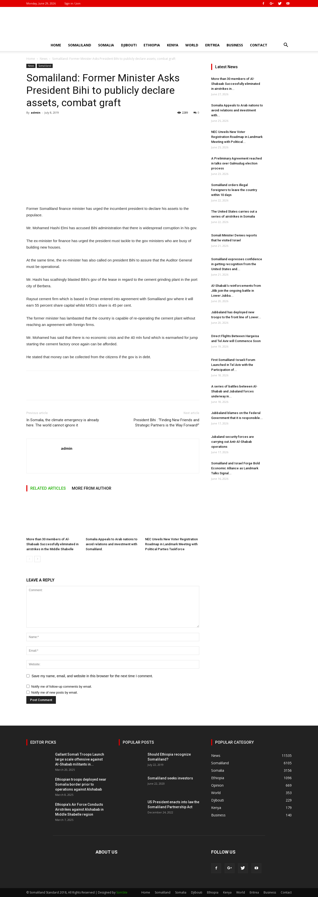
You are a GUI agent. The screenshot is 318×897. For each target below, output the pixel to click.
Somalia (106, 45)
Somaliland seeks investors (170, 778)
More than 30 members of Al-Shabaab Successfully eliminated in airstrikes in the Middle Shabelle (52, 544)
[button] (286, 45)
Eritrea (212, 45)
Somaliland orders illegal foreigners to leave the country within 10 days (234, 190)
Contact (258, 45)
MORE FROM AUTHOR (91, 488)
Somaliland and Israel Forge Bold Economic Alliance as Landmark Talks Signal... (235, 468)
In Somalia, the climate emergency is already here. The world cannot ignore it (62, 422)
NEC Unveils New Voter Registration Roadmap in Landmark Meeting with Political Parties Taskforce (171, 544)
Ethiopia (152, 45)
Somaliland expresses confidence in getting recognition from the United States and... (236, 264)
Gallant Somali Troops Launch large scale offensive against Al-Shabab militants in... (79, 759)
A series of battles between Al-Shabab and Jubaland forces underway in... (234, 391)
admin (35, 112)
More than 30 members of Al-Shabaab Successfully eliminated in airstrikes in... (235, 84)
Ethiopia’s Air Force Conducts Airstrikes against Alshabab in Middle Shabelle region (79, 809)
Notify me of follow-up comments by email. (61, 686)
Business (235, 45)
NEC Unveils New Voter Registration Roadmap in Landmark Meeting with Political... (237, 137)
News (43, 59)
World (191, 45)
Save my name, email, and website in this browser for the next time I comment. (92, 676)
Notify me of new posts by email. (54, 692)
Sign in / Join (72, 3)
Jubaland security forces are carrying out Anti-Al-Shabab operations (232, 441)
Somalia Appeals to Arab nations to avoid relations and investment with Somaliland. (111, 544)
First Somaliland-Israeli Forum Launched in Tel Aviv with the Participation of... (233, 365)
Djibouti (129, 45)
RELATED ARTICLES (48, 488)
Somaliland (79, 45)
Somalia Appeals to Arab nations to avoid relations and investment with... (237, 110)
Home (56, 45)
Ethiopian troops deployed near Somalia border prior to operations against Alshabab (80, 784)
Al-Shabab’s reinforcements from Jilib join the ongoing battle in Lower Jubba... (236, 290)
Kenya (172, 45)
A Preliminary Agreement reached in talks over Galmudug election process (236, 163)
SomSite (121, 892)
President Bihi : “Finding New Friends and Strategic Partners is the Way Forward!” (166, 422)
